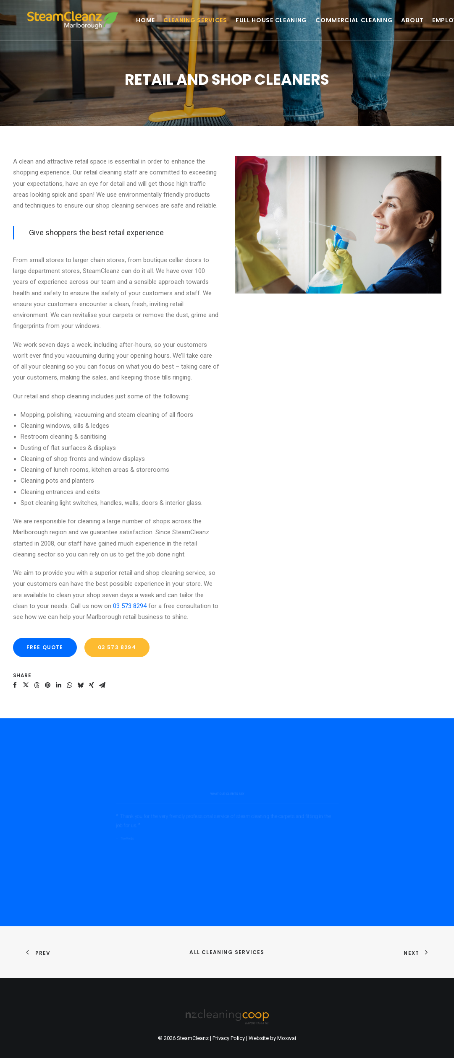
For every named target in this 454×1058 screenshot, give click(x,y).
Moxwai (286, 1038)
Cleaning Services (167, 20)
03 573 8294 (130, 606)
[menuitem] (117, 20)
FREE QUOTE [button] (44, 647)
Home (117, 20)
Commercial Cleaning (325, 20)
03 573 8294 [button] (117, 647)
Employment (425, 20)
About (384, 20)
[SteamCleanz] (59, 20)
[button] (15, 685)
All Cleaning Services (226, 952)
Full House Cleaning (242, 20)
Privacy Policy (229, 1038)
